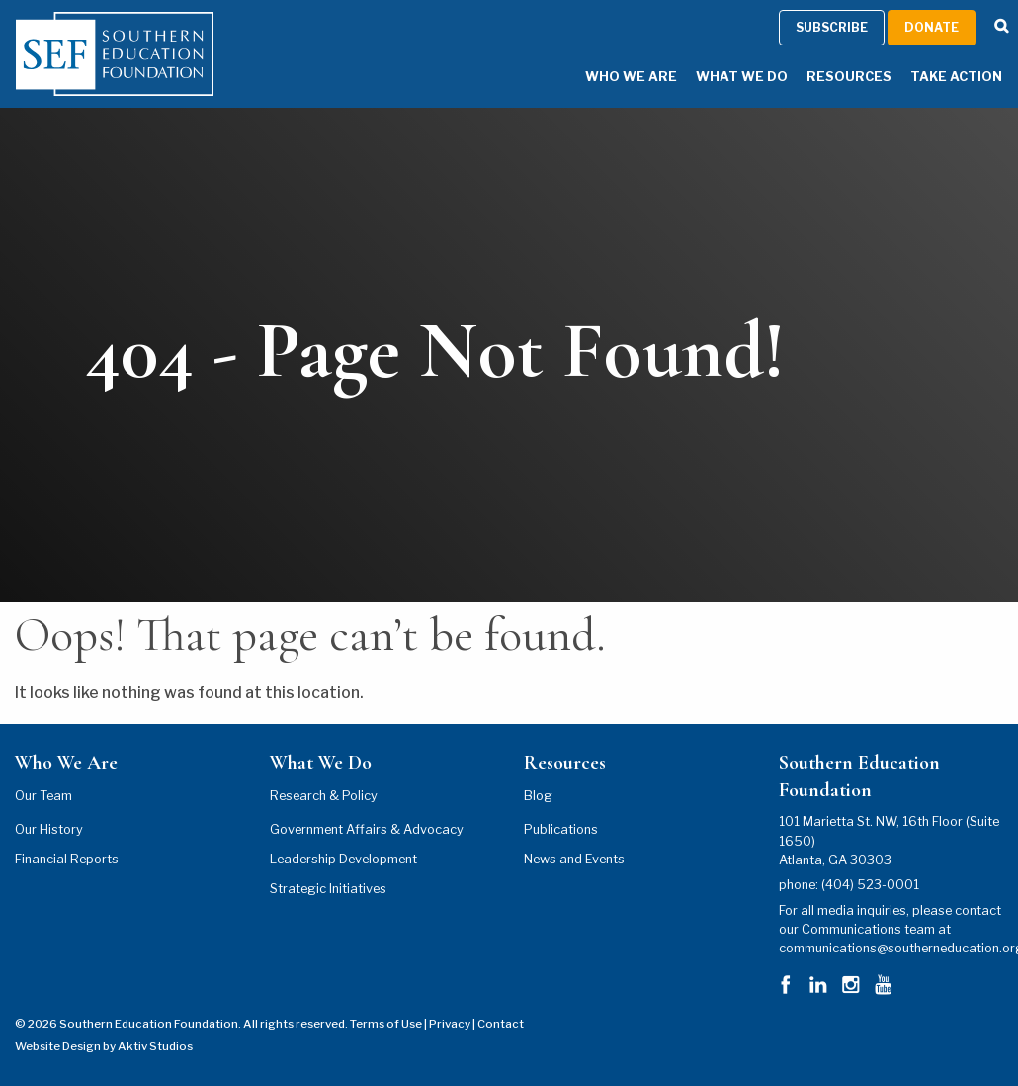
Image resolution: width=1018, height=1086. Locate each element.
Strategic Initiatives (328, 888)
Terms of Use (386, 1024)
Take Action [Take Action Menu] (956, 76)
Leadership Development (343, 859)
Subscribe (832, 27)
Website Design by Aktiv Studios (104, 1046)
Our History (49, 829)
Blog (538, 795)
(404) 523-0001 (870, 884)
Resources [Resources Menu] (848, 76)
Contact (500, 1024)
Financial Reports (67, 859)
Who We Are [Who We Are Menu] (631, 76)
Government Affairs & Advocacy (367, 829)
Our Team (43, 795)
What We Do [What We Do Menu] (742, 76)
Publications (561, 829)
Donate (931, 27)
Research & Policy (324, 795)
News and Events (574, 859)
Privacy (449, 1024)
